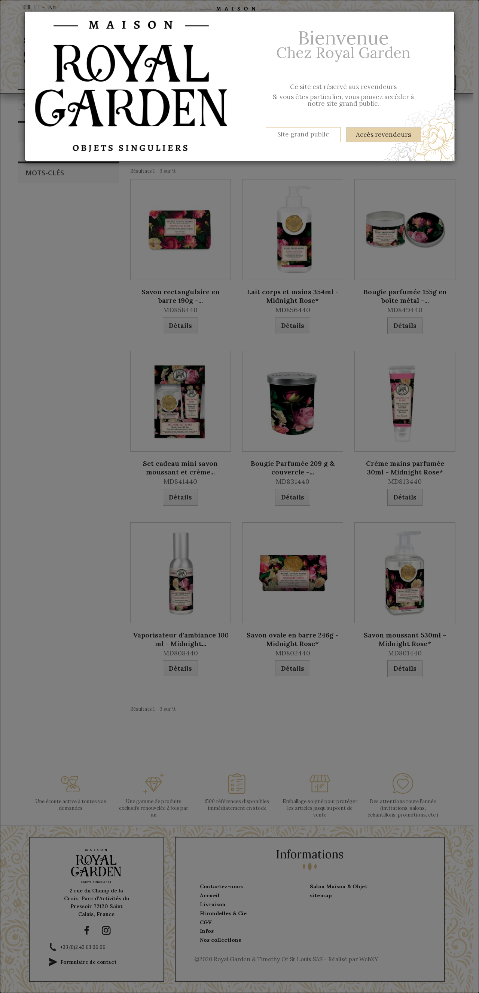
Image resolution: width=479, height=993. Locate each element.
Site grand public (303, 134)
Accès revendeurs (383, 134)
